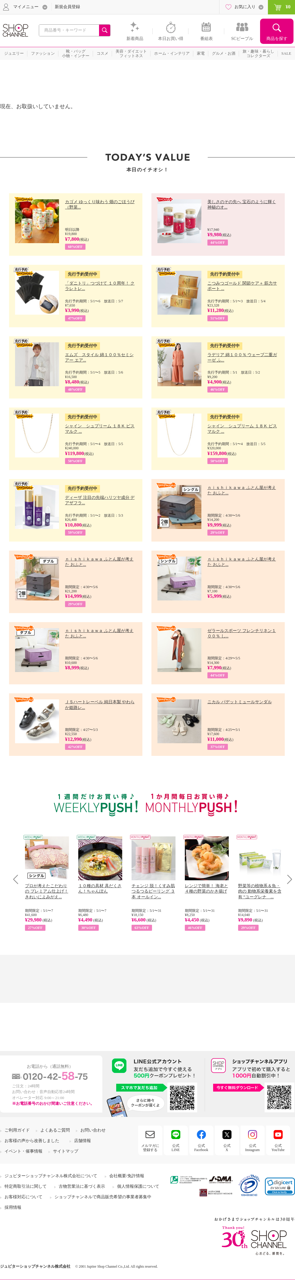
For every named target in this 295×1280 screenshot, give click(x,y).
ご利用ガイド (17, 1130)
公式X (227, 1148)
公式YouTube (278, 1148)
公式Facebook (201, 1148)
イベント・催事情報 (23, 1151)
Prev (18, 879)
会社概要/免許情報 (126, 1176)
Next (288, 879)
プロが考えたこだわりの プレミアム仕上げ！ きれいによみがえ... (46, 891)
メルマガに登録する (150, 1148)
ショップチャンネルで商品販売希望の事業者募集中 (102, 1197)
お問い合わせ (93, 1130)
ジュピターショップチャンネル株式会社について (51, 1176)
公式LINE (176, 1148)
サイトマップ (65, 1151)
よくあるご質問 (55, 1130)
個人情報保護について (138, 1186)
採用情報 (13, 1207)
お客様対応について (23, 1197)
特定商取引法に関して (26, 1186)
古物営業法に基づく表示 (82, 1186)
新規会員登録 (67, 7)
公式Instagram (252, 1148)
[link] (280, 1186)
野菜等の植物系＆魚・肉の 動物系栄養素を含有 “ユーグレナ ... (259, 891)
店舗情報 (82, 1140)
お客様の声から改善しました (32, 1140)
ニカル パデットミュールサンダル (239, 702)
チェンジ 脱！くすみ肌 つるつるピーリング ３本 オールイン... (153, 891)
